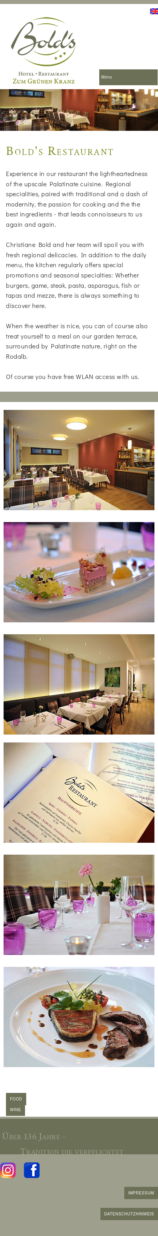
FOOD (16, 1099)
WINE (15, 1110)
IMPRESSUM (141, 1193)
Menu (106, 77)
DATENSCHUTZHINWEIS (129, 1214)
